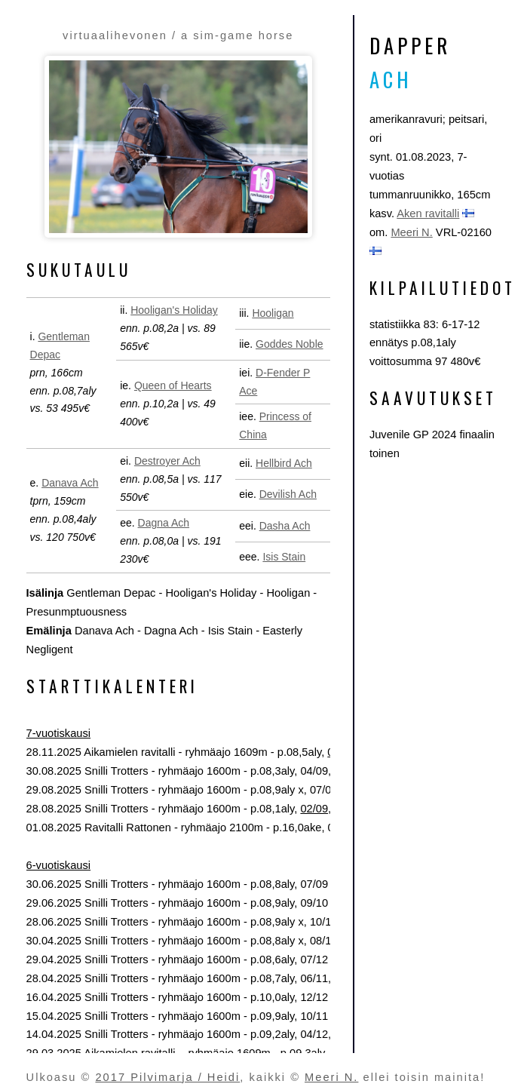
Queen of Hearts (173, 385)
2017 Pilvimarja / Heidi (167, 1077)
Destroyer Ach (167, 461)
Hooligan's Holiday (174, 310)
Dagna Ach (164, 523)
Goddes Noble (289, 344)
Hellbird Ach (284, 463)
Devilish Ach (288, 494)
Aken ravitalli (428, 213)
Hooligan (272, 313)
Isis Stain (283, 557)
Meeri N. (411, 232)
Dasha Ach (285, 526)
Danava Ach (70, 483)
